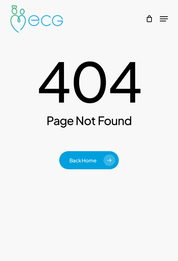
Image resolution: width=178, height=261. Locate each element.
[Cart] (149, 18)
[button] (164, 18)
